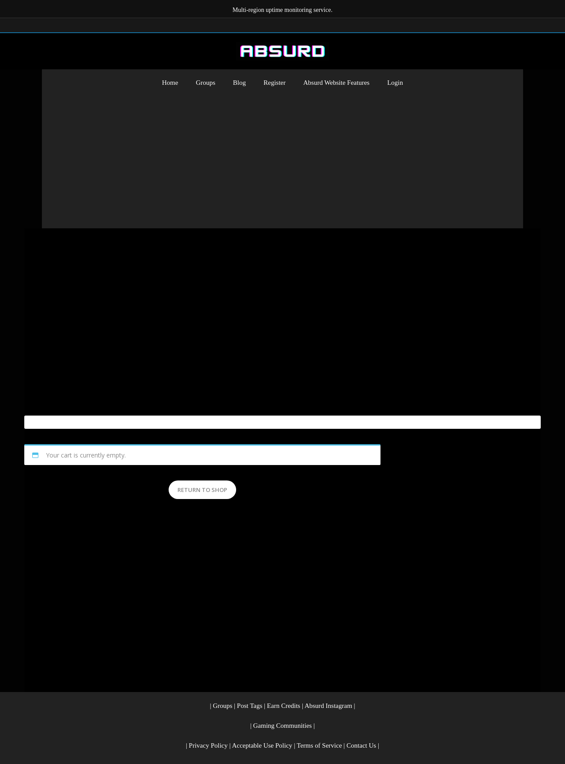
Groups (205, 82)
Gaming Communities (282, 725)
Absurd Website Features (336, 82)
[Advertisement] (282, 162)
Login (395, 82)
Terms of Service (319, 745)
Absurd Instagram (328, 705)
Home (170, 82)
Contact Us (361, 745)
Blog (239, 82)
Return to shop (202, 490)
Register (275, 82)
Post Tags (249, 705)
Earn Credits (283, 705)
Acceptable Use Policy (262, 745)
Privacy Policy (208, 745)
